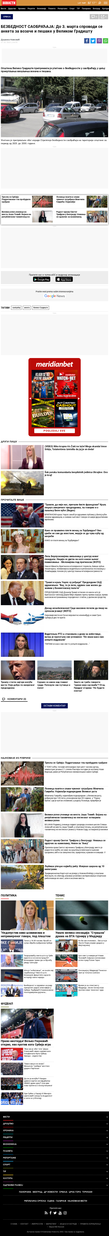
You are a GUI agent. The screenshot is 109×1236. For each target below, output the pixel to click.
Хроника (21, 8)
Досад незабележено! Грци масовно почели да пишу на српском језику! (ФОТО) (76, 609)
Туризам (87, 1192)
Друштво (12, 8)
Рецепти (31, 8)
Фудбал (7, 1003)
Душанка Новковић (10, 39)
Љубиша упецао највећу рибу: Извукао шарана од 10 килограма (74, 868)
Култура (105, 8)
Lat (79, 3)
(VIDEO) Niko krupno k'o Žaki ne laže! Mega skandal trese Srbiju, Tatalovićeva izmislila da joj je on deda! (76, 448)
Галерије (61, 1201)
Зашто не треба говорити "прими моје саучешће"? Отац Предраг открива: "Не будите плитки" (89, 686)
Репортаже (62, 8)
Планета (51, 8)
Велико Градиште (40, 308)
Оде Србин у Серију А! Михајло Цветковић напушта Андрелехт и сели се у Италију (38, 1095)
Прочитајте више (12, 499)
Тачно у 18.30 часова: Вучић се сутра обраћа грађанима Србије (38, 942)
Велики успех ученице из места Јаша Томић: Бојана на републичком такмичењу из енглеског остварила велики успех (16, 217)
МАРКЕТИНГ (51, 1224)
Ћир (84, 3)
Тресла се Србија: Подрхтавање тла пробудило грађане (16, 199)
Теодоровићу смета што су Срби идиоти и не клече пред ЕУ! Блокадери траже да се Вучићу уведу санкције (38, 959)
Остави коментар (54, 705)
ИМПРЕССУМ (37, 1224)
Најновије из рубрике (16, 758)
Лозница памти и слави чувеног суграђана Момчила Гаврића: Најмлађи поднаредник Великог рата (70, 200)
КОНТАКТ (24, 1224)
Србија (7, 16)
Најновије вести (77, 1201)
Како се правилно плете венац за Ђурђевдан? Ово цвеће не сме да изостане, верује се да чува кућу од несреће (74, 533)
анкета (27, 308)
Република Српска (35, 1201)
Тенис (60, 895)
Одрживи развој (55, 1185)
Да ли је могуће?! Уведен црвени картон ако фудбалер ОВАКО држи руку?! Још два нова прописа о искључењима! (38, 1082)
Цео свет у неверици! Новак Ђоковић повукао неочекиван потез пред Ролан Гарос (91, 957)
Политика (9, 895)
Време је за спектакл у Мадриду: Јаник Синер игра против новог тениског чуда (91, 987)
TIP (78, 8)
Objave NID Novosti (56, 1227)
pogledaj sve (54, 430)
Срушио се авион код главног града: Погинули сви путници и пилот (53, 685)
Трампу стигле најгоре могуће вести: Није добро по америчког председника (18, 685)
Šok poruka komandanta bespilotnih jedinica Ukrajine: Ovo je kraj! (76, 474)
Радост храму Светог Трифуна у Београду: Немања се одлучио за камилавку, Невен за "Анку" (71, 215)
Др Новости (51, 1192)
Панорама (86, 8)
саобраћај (16, 308)
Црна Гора (75, 1192)
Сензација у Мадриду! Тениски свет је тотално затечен (92, 971)
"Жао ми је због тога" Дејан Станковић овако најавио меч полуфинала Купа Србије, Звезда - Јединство (37, 1052)
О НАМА (14, 1224)
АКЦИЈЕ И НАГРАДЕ (68, 1224)
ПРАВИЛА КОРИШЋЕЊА (90, 1224)
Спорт (72, 8)
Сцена (50, 1201)
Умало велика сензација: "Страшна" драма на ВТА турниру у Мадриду (80, 934)
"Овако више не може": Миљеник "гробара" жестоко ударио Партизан (37, 1066)
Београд (96, 8)
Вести (3, 8)
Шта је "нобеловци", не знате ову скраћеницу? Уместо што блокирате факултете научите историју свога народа (38, 973)
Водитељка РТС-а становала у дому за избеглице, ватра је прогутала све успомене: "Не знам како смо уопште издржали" (74, 637)
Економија (41, 8)
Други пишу (9, 441)
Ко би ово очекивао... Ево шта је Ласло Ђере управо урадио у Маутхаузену (92, 943)
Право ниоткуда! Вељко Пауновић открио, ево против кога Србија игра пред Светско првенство (26, 1044)
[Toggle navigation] (105, 3)
